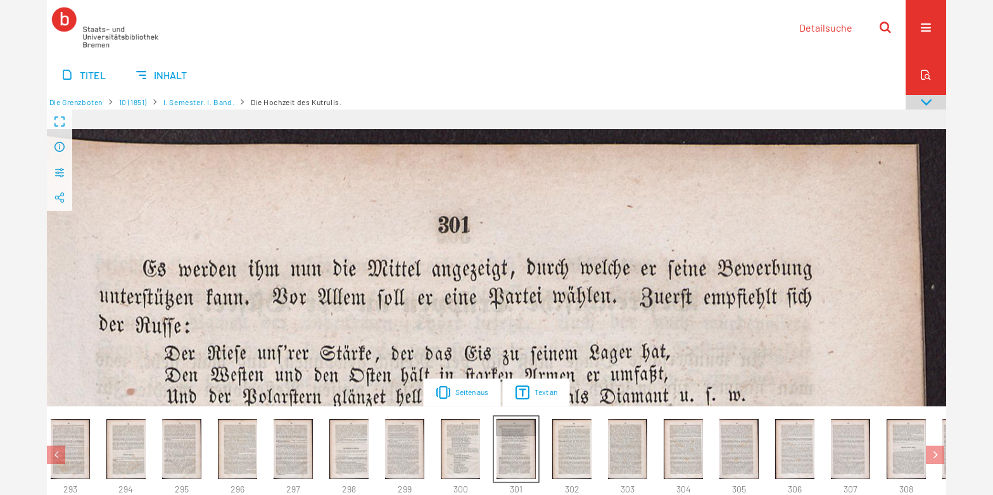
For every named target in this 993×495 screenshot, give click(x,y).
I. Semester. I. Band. (199, 101)
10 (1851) (133, 101)
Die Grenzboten (76, 101)
